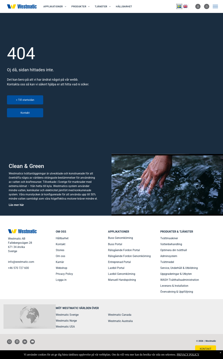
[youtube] (32, 342)
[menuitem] (55, 6)
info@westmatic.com (21, 261)
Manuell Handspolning (122, 279)
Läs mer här (16, 205)
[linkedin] (24, 342)
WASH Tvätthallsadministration (179, 279)
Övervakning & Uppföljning (176, 291)
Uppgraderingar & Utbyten (176, 274)
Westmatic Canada (119, 314)
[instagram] (17, 342)
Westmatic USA (65, 326)
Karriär (60, 262)
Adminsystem (168, 256)
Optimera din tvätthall (173, 250)
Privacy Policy (64, 274)
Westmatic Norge (66, 320)
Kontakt (60, 244)
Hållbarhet (62, 238)
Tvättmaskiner (169, 238)
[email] (9, 342)
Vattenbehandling (171, 244)
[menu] (215, 6)
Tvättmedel (167, 262)
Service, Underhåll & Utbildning (179, 268)
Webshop (61, 268)
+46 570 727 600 (18, 268)
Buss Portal (115, 244)
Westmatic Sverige (67, 314)
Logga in (61, 279)
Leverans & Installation (174, 285)
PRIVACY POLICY (188, 354)
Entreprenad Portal (119, 262)
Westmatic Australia (120, 321)
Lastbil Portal (116, 268)
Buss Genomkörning (120, 238)
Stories (60, 250)
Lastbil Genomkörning (121, 274)
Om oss (60, 256)
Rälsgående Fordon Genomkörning (129, 256)
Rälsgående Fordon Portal (124, 250)
